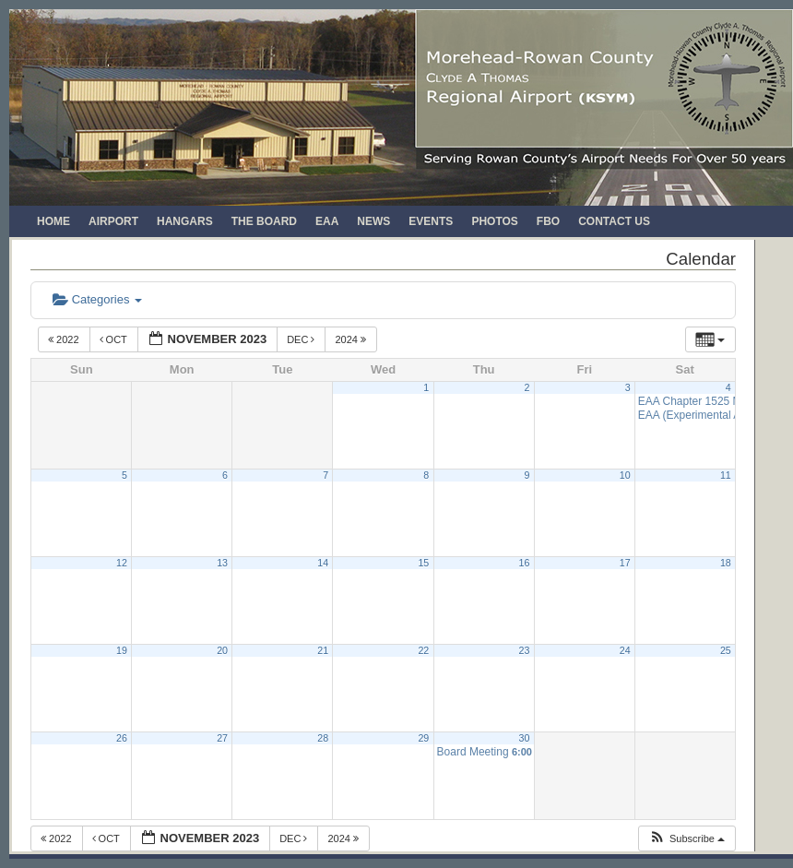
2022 (65, 339)
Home (53, 221)
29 (423, 737)
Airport (113, 221)
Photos (494, 221)
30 (524, 737)
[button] (686, 838)
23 (524, 650)
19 (121, 650)
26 (121, 737)
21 (322, 650)
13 (222, 562)
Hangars (185, 221)
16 (524, 562)
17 (625, 562)
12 (121, 562)
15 (423, 562)
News (373, 221)
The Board (264, 221)
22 (423, 650)
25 (725, 650)
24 (625, 650)
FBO (548, 221)
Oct (115, 339)
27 (222, 737)
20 (222, 650)
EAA (326, 221)
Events (430, 221)
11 (725, 475)
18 (725, 562)
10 (625, 475)
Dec (302, 339)
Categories (97, 299)
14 (322, 562)
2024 (352, 339)
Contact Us (614, 221)
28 (322, 737)
